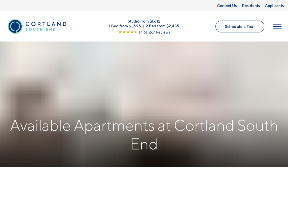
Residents (251, 5)
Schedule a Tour (240, 26)
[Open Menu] (277, 26)
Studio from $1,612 (144, 20)
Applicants (274, 5)
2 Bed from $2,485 (162, 25)
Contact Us (227, 5)
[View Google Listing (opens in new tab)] (144, 31)
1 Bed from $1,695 (125, 25)
